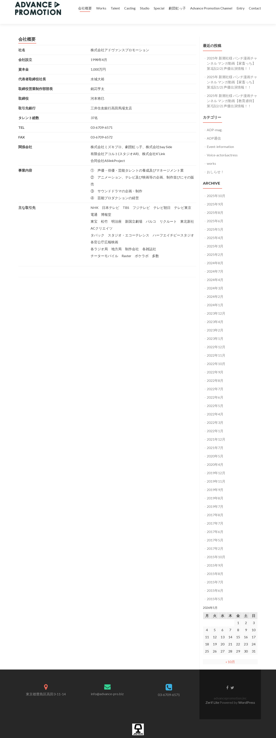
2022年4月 (215, 406)
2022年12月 (216, 339)
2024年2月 (215, 289)
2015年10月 (216, 549)
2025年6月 (215, 213)
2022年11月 (216, 348)
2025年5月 (215, 222)
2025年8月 (215, 205)
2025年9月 (215, 196)
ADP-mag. (214, 122)
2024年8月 (215, 255)
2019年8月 (215, 490)
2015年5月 (215, 591)
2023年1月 (215, 331)
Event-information (220, 139)
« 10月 (230, 654)
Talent (115, 8)
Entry (241, 8)
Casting (130, 8)
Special (159, 8)
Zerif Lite (212, 695)
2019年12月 (216, 465)
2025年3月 (215, 238)
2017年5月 (215, 532)
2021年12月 (216, 432)
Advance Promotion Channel (211, 8)
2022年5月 (215, 398)
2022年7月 (215, 381)
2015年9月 (215, 558)
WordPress (246, 695)
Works (101, 8)
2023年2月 (215, 322)
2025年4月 (215, 230)
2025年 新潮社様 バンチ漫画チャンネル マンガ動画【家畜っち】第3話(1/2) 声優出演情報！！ (232, 74)
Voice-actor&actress (222, 147)
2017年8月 (215, 507)
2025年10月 (216, 188)
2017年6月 (215, 524)
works (211, 156)
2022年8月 (215, 373)
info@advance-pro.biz (107, 686)
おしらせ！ (215, 164)
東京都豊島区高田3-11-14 (46, 686)
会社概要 (85, 8)
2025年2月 (215, 247)
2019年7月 (215, 499)
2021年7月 (215, 440)
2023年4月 (215, 314)
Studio (144, 8)
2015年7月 (215, 574)
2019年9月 (215, 482)
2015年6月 (215, 583)
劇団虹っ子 (177, 8)
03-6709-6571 (169, 687)
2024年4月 (215, 272)
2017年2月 (215, 541)
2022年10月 (216, 356)
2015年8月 (215, 566)
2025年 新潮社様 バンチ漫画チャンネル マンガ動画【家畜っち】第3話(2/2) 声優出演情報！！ (232, 55)
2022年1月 (215, 423)
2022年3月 (215, 415)
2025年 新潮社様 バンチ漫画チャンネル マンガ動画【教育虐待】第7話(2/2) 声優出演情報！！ (232, 93)
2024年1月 (215, 297)
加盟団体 (138, 736)
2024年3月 (215, 280)
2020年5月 (215, 448)
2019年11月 (216, 474)
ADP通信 (214, 131)
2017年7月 (215, 516)
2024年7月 (215, 264)
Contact (255, 8)
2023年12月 (216, 306)
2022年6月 (215, 390)
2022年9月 (215, 364)
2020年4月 (215, 457)
